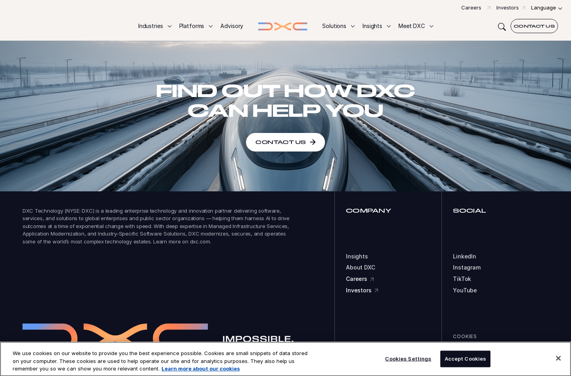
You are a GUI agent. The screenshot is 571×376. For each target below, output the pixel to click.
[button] (154, 26)
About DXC (360, 267)
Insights (357, 256)
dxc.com (200, 241)
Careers (471, 7)
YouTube (465, 290)
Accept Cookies (465, 360)
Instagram (467, 267)
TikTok (462, 279)
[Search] (502, 26)
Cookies (465, 336)
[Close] (558, 360)
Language (543, 7)
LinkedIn (464, 256)
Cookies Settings (408, 360)
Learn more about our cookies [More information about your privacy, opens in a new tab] (201, 370)
